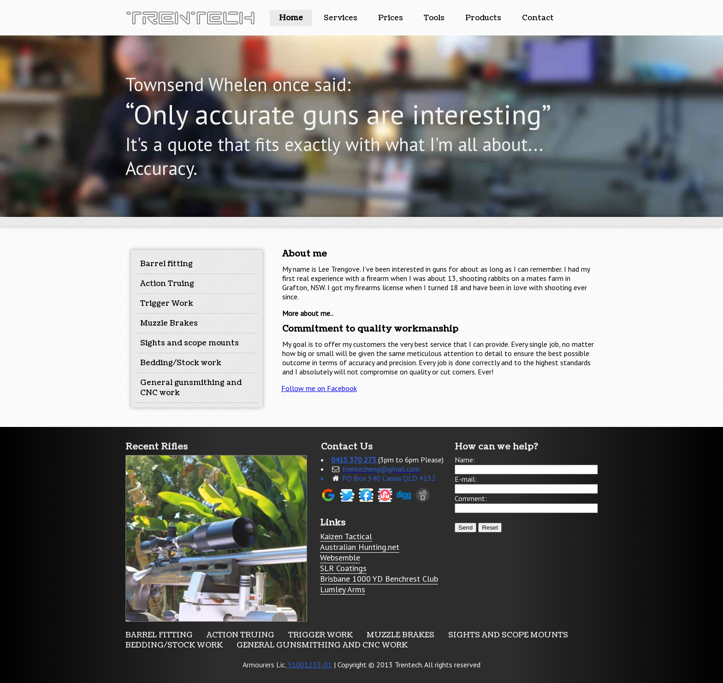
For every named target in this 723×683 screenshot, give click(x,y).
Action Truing (167, 284)
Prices (390, 18)
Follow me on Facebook (319, 388)
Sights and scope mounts (189, 343)
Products (483, 18)
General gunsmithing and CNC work (322, 645)
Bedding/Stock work (180, 363)
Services (340, 18)
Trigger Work (166, 303)
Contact (538, 18)
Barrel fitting (166, 264)
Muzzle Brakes (169, 323)
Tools (434, 18)
